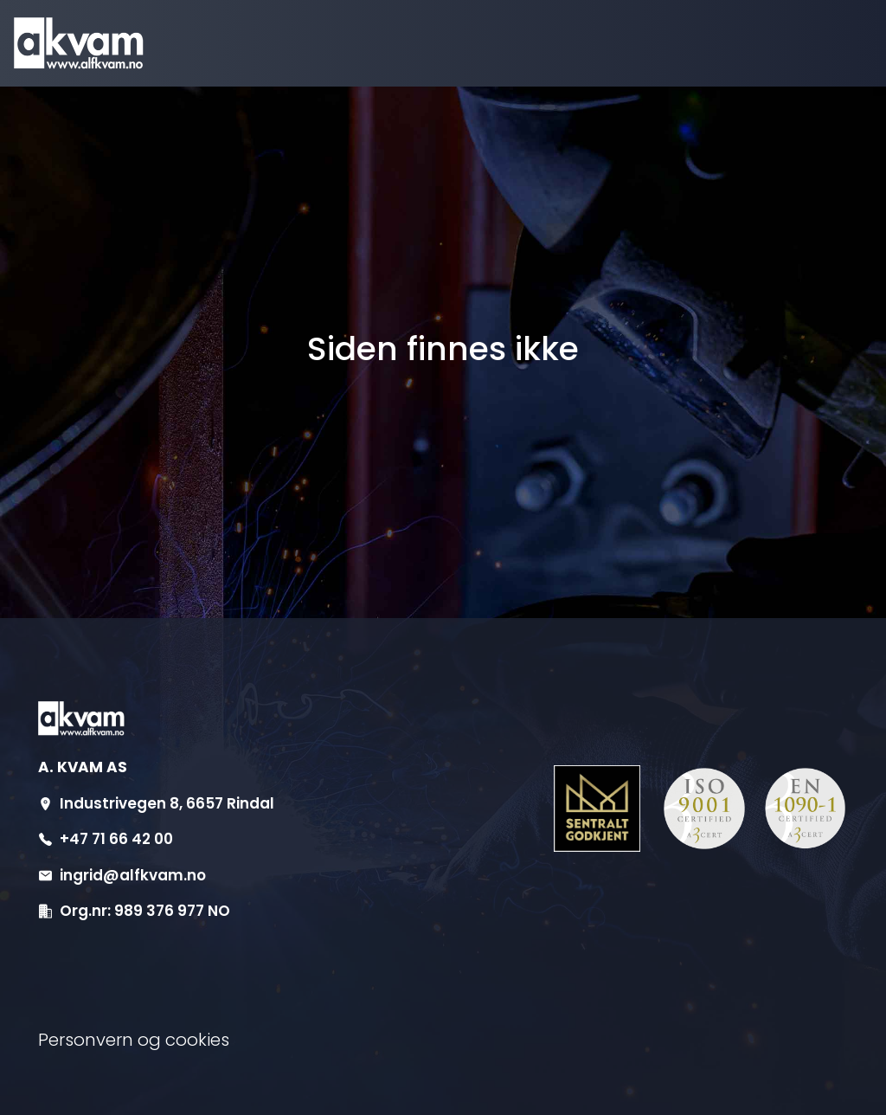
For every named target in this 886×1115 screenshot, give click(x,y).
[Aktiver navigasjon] (823, 43)
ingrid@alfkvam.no (133, 875)
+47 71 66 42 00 (116, 838)
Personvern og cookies (133, 1040)
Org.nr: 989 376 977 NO (145, 910)
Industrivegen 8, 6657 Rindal (167, 803)
